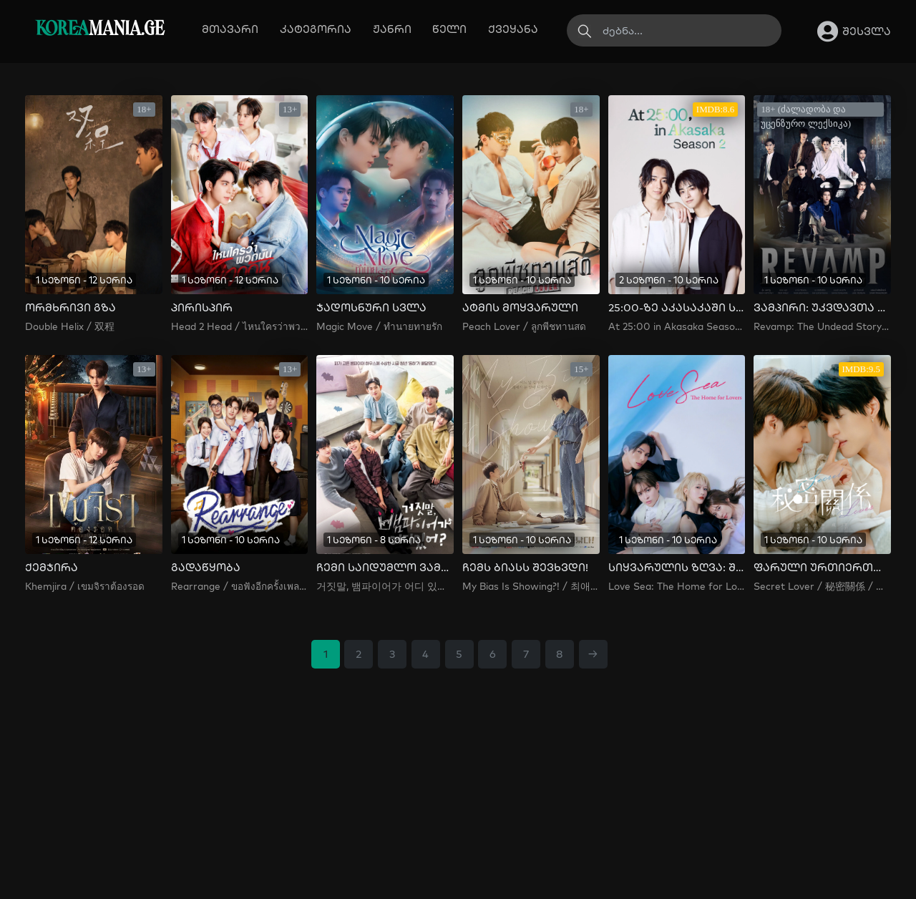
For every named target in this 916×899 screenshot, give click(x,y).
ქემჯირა (51, 567)
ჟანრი (392, 29)
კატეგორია (315, 29)
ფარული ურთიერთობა (822, 567)
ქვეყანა (513, 29)
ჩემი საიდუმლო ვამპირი (384, 567)
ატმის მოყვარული (520, 307)
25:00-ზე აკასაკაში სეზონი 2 (676, 307)
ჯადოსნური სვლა (371, 307)
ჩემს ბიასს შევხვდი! (525, 567)
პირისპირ (202, 307)
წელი (449, 29)
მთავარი (230, 29)
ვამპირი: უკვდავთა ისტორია (822, 307)
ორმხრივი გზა (70, 307)
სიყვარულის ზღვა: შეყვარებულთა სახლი (676, 567)
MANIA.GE (100, 29)
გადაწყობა (205, 567)
